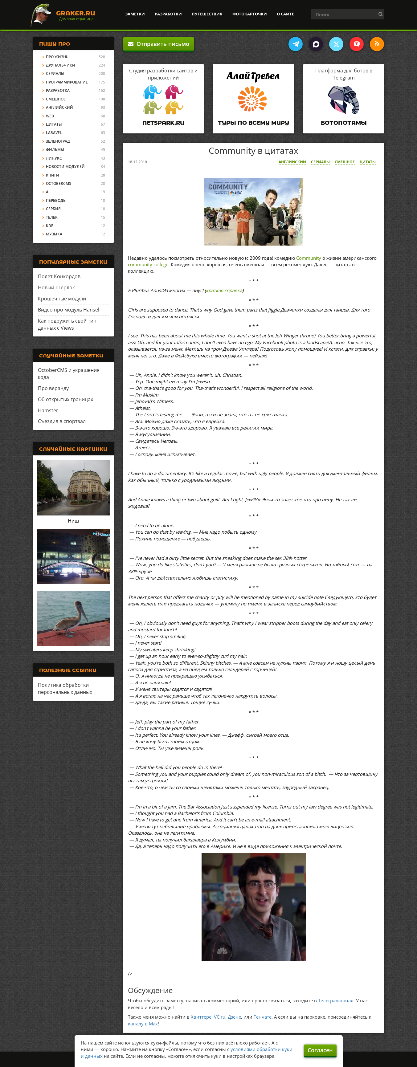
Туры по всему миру (253, 123)
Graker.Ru (75, 13)
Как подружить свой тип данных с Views (67, 324)
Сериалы (320, 162)
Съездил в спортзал (62, 421)
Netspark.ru (163, 123)
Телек (52, 217)
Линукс (54, 158)
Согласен (320, 1050)
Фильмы (55, 149)
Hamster (48, 410)
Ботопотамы (344, 123)
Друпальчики (60, 65)
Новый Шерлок (56, 287)
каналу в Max (143, 1023)
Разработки (168, 14)
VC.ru (219, 1017)
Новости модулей (65, 166)
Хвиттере (201, 1017)
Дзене (234, 1017)
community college (148, 264)
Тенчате (263, 1017)
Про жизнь (57, 56)
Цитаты (368, 162)
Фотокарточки (249, 14)
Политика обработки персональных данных (65, 688)
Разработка (58, 90)
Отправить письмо (158, 43)
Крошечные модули (62, 298)
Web (50, 116)
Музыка (54, 234)
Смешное (345, 162)
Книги (52, 175)
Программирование (67, 82)
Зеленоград (58, 141)
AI (48, 191)
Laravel (54, 132)
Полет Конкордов (59, 276)
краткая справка (224, 290)
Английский (292, 162)
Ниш (73, 520)
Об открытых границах (65, 399)
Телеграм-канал (336, 1000)
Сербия (53, 208)
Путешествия (207, 14)
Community (308, 258)
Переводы (56, 200)
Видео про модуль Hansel (68, 309)
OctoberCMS (58, 183)
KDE (49, 225)
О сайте (285, 14)
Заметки (135, 14)
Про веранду (53, 388)
